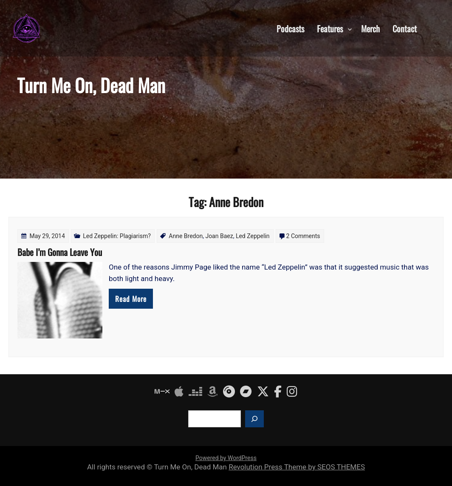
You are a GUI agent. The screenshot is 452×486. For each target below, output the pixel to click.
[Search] (254, 418)
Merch (370, 28)
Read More (131, 298)
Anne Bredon (186, 236)
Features (330, 28)
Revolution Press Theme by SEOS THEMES (297, 467)
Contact (405, 28)
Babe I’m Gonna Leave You (59, 252)
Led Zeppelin (253, 236)
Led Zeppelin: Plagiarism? (117, 236)
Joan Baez (219, 236)
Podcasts (290, 28)
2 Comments (303, 236)
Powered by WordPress (226, 458)
